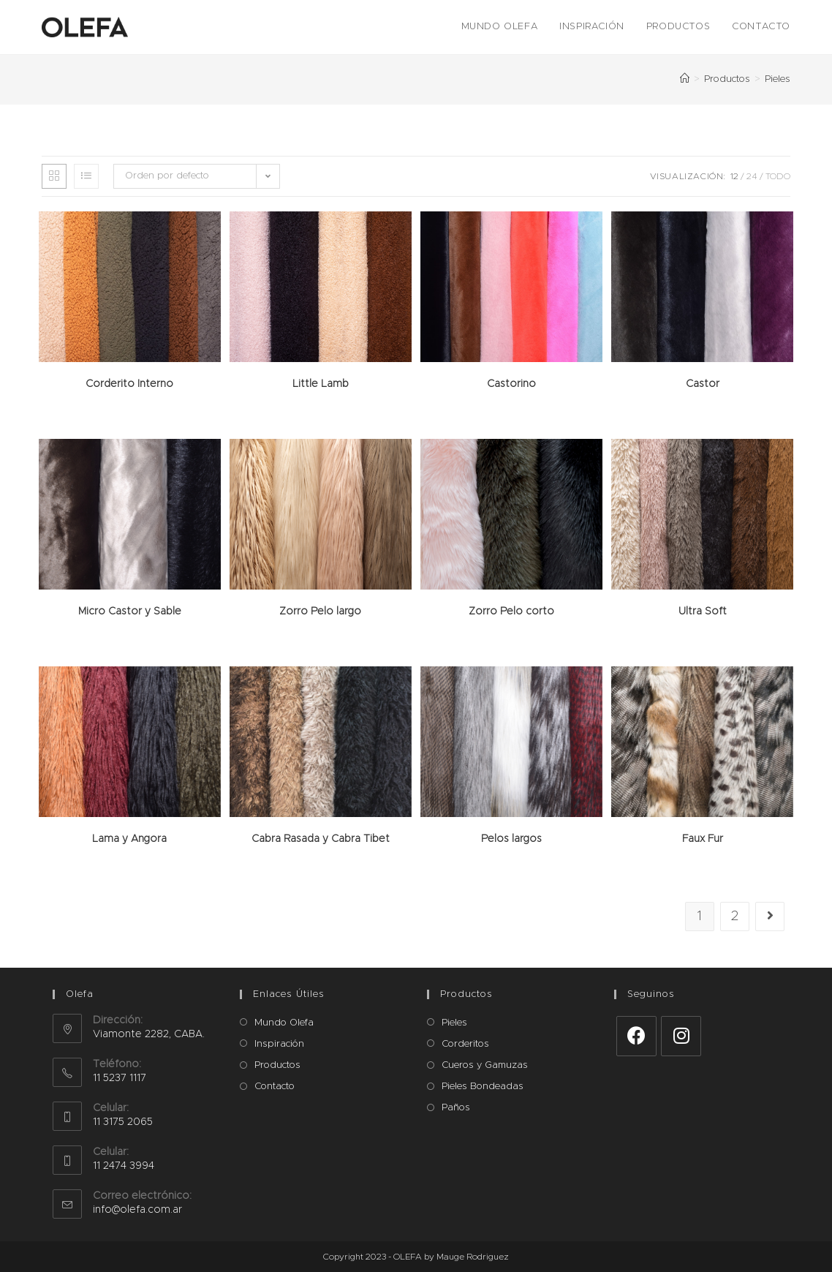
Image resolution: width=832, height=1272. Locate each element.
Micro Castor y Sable (129, 611)
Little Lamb (320, 384)
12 (734, 176)
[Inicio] (684, 79)
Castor (702, 384)
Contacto (274, 1086)
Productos (277, 1065)
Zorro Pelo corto (511, 611)
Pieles (454, 1023)
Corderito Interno (129, 384)
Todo (777, 176)
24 (751, 176)
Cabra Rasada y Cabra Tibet (321, 839)
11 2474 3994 (123, 1166)
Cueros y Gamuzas (485, 1065)
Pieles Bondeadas (482, 1086)
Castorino (511, 384)
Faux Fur (702, 839)
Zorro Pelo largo (320, 611)
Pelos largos (511, 839)
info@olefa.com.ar (137, 1210)
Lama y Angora (129, 839)
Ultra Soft (702, 611)
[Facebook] (636, 1036)
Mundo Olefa (284, 1023)
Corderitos (465, 1044)
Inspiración (279, 1044)
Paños (456, 1108)
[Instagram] (681, 1036)
